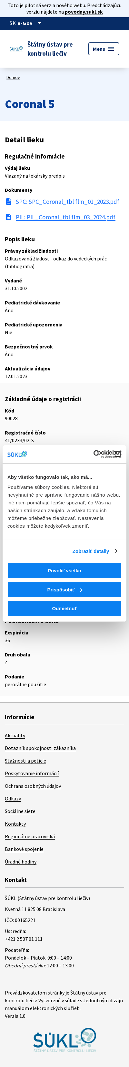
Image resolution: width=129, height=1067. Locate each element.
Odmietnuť (64, 608)
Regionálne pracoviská (30, 836)
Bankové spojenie (24, 849)
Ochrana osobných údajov (33, 786)
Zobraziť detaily (91, 551)
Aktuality (15, 735)
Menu (104, 49)
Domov (13, 77)
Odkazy (13, 798)
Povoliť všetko (64, 570)
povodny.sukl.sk (84, 11)
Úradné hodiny (20, 861)
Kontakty (15, 823)
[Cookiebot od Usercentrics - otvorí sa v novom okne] (93, 454)
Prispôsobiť (64, 589)
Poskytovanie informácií (32, 773)
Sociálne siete (20, 811)
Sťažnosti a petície (25, 760)
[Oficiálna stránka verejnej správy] (30, 23)
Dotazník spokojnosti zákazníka (40, 748)
